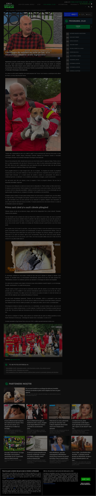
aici (14, 487)
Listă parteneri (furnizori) (49, 483)
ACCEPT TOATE (85, 479)
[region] (48, 482)
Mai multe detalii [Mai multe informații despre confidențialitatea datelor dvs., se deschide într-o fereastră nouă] (10, 478)
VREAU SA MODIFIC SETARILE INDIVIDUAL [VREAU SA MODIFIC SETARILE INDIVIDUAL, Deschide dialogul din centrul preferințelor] (85, 483)
